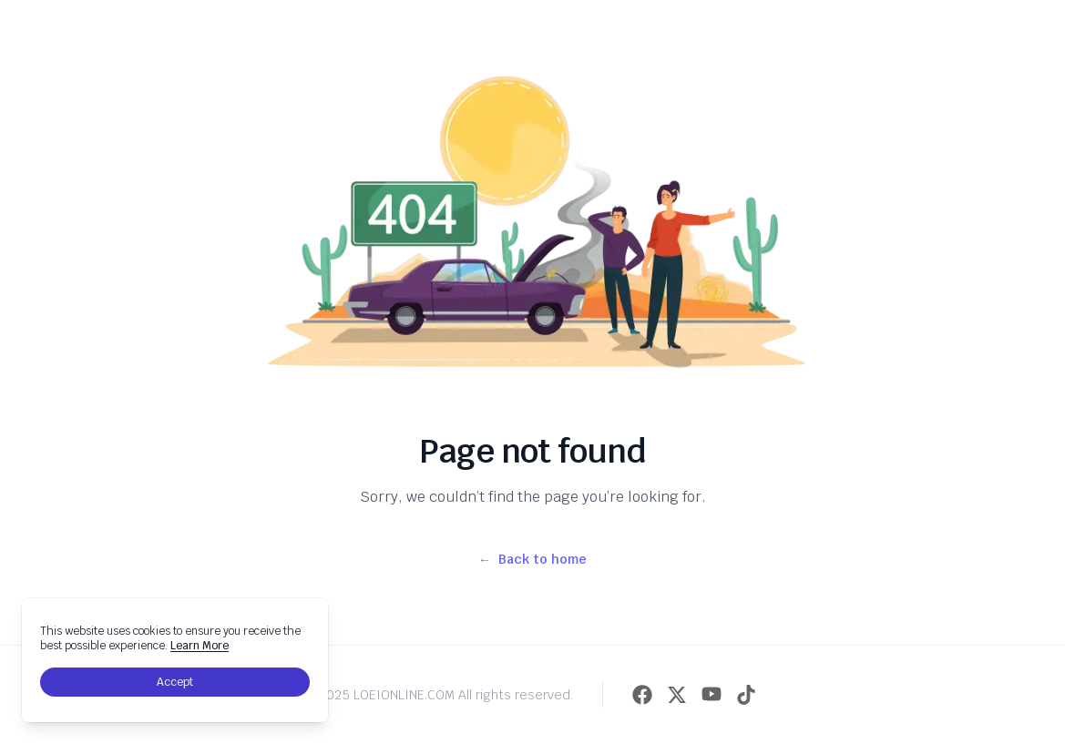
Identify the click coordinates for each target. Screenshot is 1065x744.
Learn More (199, 645)
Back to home (532, 559)
